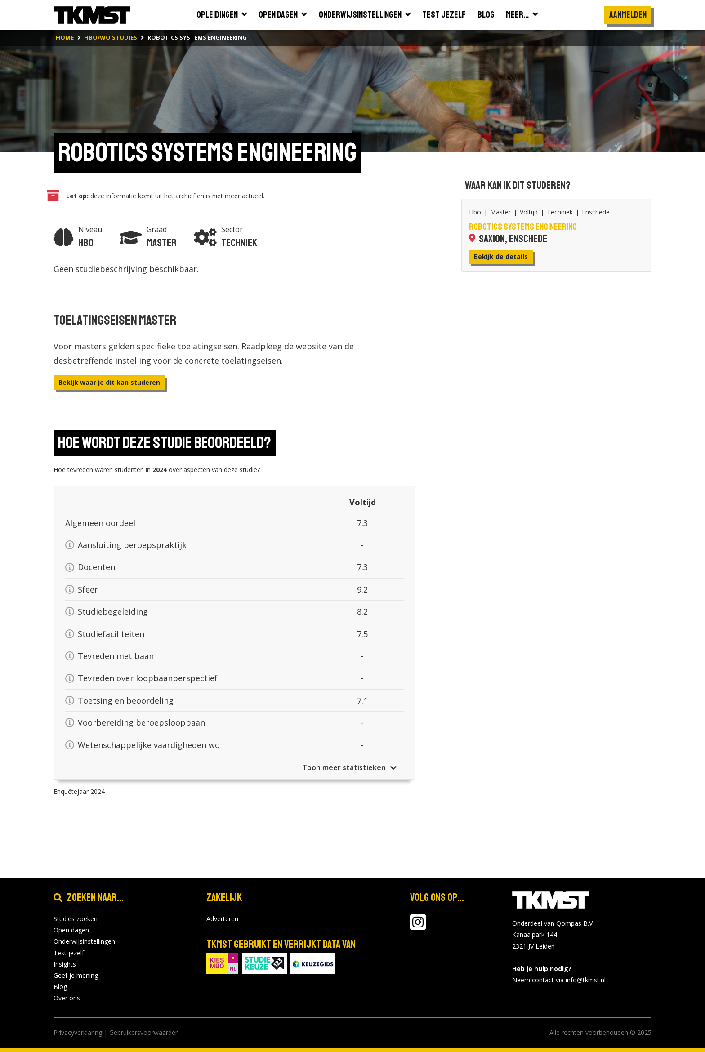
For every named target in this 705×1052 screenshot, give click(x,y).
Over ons (67, 998)
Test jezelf (69, 953)
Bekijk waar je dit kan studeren (109, 382)
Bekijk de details (501, 256)
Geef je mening (76, 975)
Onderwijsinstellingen (84, 941)
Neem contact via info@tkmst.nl (559, 980)
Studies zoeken (76, 918)
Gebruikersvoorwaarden (144, 1032)
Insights (65, 964)
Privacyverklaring (78, 1032)
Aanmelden (628, 14)
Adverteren (222, 918)
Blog (60, 986)
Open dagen (71, 930)
